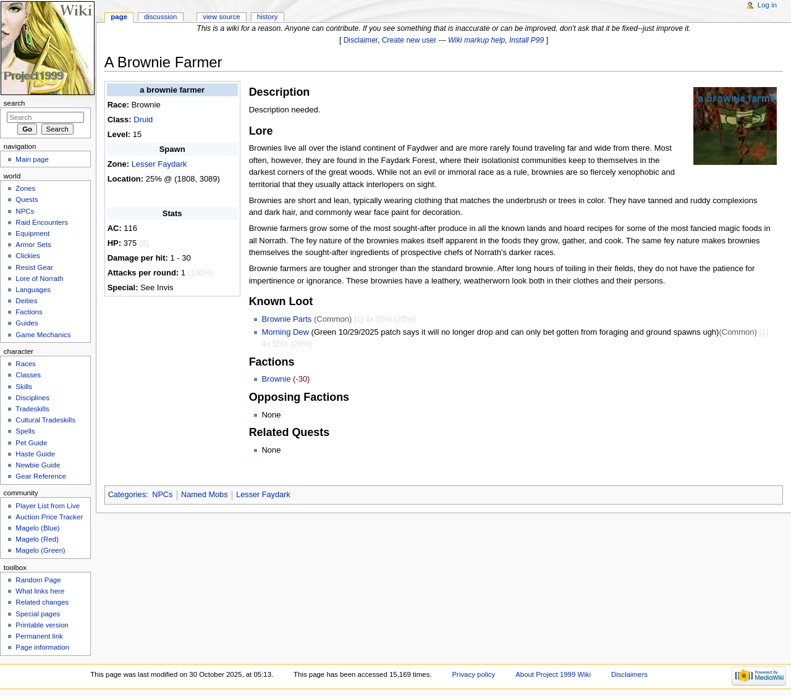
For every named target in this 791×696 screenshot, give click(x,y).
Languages (33, 289)
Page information (42, 647)
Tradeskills (32, 409)
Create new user (409, 40)
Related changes (42, 602)
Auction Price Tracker (49, 517)
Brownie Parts (286, 319)
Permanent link (38, 636)
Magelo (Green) (40, 550)
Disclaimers (629, 674)
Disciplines (32, 397)
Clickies (27, 255)
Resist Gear (34, 267)
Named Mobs (204, 494)
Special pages (37, 614)
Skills (23, 386)
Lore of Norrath (39, 278)
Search (14, 103)
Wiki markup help (476, 40)
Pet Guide (31, 443)
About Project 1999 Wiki (553, 674)
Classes (28, 375)
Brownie (275, 379)
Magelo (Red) (36, 539)
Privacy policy (473, 674)
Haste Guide (35, 454)
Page (119, 16)
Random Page (38, 580)
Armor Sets (33, 244)
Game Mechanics (42, 334)
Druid (143, 119)
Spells (25, 431)
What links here (39, 591)
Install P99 (526, 40)
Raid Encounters (41, 222)
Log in (767, 5)
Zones (25, 188)
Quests (26, 199)
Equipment (32, 233)
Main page (32, 159)
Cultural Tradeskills (45, 420)
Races (25, 363)
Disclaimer (361, 40)
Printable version (41, 625)
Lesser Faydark (159, 164)
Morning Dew (285, 332)
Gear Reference (40, 476)
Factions (28, 312)
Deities (26, 300)
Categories (127, 494)
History (267, 16)
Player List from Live (47, 505)
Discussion (160, 16)
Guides (26, 323)
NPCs (162, 494)
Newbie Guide (37, 465)
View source (221, 16)
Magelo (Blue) (37, 528)
